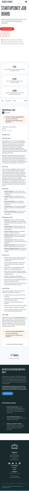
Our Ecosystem (14, 465)
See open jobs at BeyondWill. (12, 118)
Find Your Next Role (7, 28)
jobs (2, 100)
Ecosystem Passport (14, 456)
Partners (14, 467)
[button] (26, 1)
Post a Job (5, 34)
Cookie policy (17, 358)
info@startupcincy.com (14, 473)
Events (14, 469)
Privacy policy (11, 358)
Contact (14, 471)
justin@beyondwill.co (20, 317)
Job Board (14, 458)
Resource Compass (14, 455)
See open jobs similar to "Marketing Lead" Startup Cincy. (14, 121)
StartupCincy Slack (14, 459)
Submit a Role (7, 393)
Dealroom (14, 453)
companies (8, 100)
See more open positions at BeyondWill (14, 344)
